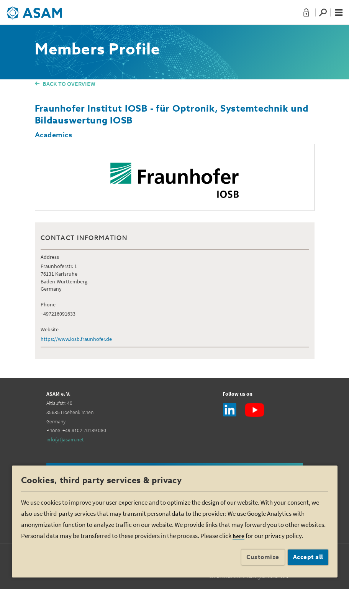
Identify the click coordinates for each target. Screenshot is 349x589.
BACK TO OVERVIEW (69, 83)
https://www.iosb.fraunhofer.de (76, 339)
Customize (262, 557)
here (238, 536)
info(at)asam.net (65, 439)
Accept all (308, 557)
